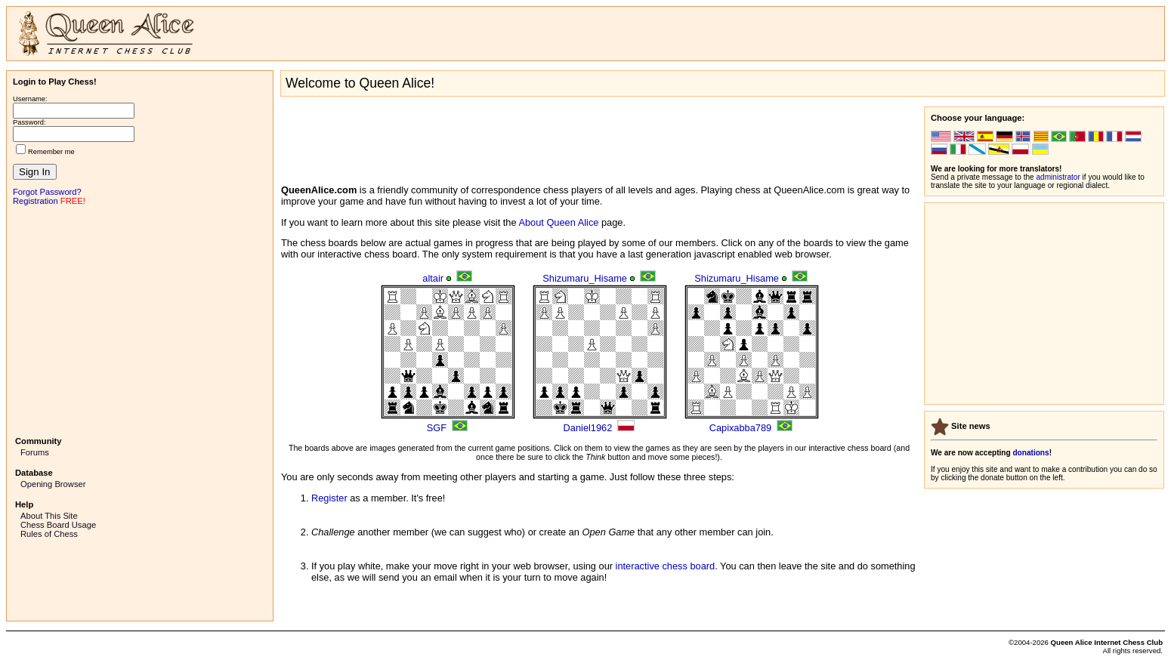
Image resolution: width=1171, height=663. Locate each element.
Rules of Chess (49, 533)
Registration (35, 200)
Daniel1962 (588, 427)
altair (432, 278)
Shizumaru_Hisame (584, 278)
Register (329, 498)
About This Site (49, 515)
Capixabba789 (740, 427)
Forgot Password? (47, 191)
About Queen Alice (558, 222)
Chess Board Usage (58, 524)
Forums (34, 452)
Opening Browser (52, 484)
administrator (1058, 177)
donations (1030, 453)
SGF (436, 427)
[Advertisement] (140, 319)
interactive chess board (665, 566)
